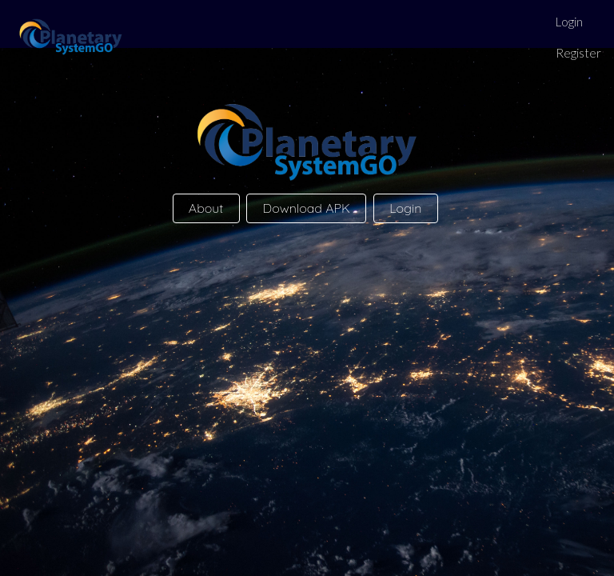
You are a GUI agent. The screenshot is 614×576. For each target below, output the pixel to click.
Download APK (306, 208)
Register (578, 53)
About (206, 208)
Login (569, 21)
